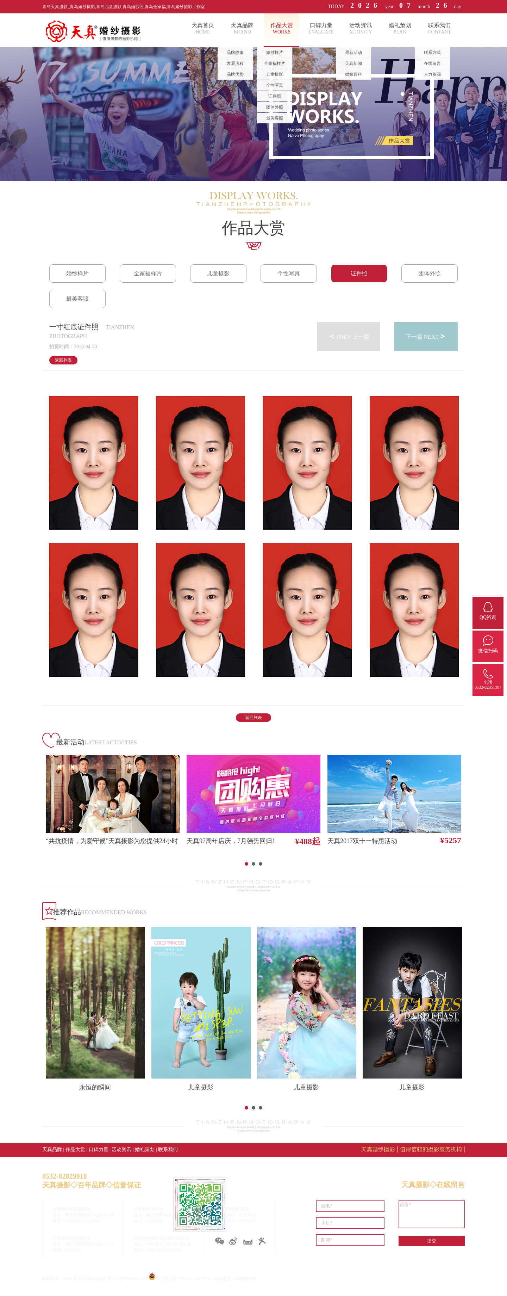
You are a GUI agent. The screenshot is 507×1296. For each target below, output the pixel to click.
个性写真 (288, 273)
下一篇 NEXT (426, 336)
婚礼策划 (145, 1149)
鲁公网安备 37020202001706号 (184, 1278)
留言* (432, 1214)
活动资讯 (121, 1149)
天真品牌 (52, 1149)
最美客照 (77, 299)
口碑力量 (98, 1149)
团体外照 (429, 273)
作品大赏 (75, 1149)
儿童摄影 (218, 273)
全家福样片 (148, 273)
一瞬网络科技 (244, 1278)
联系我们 (168, 1149)
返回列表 (63, 360)
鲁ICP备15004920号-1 (128, 1278)
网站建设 (222, 1278)
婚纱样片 (77, 273)
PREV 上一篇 (349, 336)
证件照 (359, 273)
